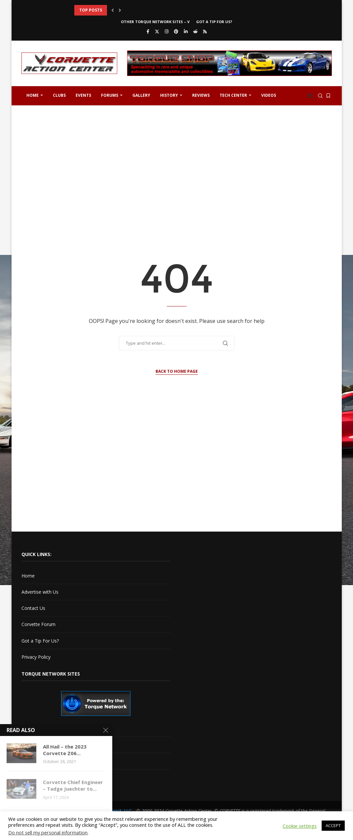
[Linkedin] (186, 31)
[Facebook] (148, 31)
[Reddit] (195, 31)
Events (83, 95)
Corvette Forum (38, 624)
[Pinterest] (176, 31)
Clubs (59, 95)
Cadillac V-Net (36, 728)
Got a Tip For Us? (214, 21)
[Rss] (205, 31)
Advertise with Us (39, 592)
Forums (109, 95)
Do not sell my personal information (48, 832)
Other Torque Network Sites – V (155, 21)
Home (32, 95)
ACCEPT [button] (333, 825)
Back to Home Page (177, 371)
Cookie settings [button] (300, 826)
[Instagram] (166, 31)
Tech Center (233, 95)
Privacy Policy (36, 657)
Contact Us (33, 608)
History (169, 95)
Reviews (201, 95)
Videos (268, 95)
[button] (113, 10)
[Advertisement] (176, 162)
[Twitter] (157, 31)
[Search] (320, 95)
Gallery (141, 95)
